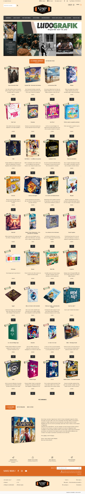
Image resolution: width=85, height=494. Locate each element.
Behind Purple (33, 379)
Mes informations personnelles (75, 482)
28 (13, 205)
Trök (13, 159)
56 (13, 241)
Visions (71, 85)
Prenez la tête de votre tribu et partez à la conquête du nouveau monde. (33, 274)
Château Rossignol (33, 195)
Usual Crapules (71, 232)
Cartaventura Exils (52, 85)
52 (71, 278)
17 (71, 94)
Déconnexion (78, 484)
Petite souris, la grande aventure (71, 122)
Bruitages (13, 269)
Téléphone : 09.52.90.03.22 (75, 1)
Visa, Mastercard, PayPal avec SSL (32, 459)
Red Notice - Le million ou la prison (33, 159)
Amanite (33, 342)
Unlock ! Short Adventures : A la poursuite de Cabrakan (32, 233)
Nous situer (30, 407)
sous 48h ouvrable (71, 459)
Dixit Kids (52, 269)
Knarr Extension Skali (13, 85)
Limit (13, 379)
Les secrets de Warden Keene (52, 195)
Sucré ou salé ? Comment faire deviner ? (71, 309)
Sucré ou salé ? (71, 306)
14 (13, 94)
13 (52, 94)
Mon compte (42, 1)
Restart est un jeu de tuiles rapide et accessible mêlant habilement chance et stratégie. (13, 201)
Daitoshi (13, 232)
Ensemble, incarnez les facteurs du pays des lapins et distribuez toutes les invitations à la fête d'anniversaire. (52, 275)
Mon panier (66, 482)
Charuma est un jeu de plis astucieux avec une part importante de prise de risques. (33, 126)
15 (32, 131)
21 (71, 241)
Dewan (32, 269)
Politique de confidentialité (9, 484)
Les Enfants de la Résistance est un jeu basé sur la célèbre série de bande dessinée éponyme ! (52, 238)
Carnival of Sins (52, 159)
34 (32, 278)
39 (71, 352)
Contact (66, 479)
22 (52, 131)
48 (13, 315)
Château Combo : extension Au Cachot (52, 306)
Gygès (13, 306)
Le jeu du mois (10, 407)
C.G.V (18, 482)
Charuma (33, 122)
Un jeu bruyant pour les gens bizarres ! (13, 273)
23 (52, 205)
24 (13, 131)
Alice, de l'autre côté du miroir (33, 306)
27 (71, 388)
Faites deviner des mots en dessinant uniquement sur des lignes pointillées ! (13, 126)
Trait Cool (13, 122)
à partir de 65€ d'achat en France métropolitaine (13, 459)
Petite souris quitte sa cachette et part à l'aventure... (72, 126)
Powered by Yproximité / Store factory (73, 492)
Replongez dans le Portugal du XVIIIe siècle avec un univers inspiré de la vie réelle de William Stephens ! (72, 275)
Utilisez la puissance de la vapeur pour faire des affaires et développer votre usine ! (13, 237)
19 (52, 168)
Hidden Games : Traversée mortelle (72, 379)
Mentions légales (20, 484)
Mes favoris (50, 1)
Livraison (18, 479)
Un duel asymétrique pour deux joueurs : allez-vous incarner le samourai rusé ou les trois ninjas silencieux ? (33, 201)
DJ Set (52, 379)
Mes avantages (65, 484)
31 (52, 241)
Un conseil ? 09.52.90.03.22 (52, 459)
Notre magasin (21, 407)
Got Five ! (52, 122)
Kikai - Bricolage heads (72, 342)
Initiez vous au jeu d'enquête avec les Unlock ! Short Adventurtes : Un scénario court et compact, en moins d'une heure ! (32, 238)
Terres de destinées (71, 159)
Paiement (6, 482)
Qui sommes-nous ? (58, 1)
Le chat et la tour (52, 342)
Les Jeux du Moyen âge (13, 342)
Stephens (72, 269)
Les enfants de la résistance (52, 232)
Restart (13, 195)
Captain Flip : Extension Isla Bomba (33, 85)
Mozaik (71, 195)
